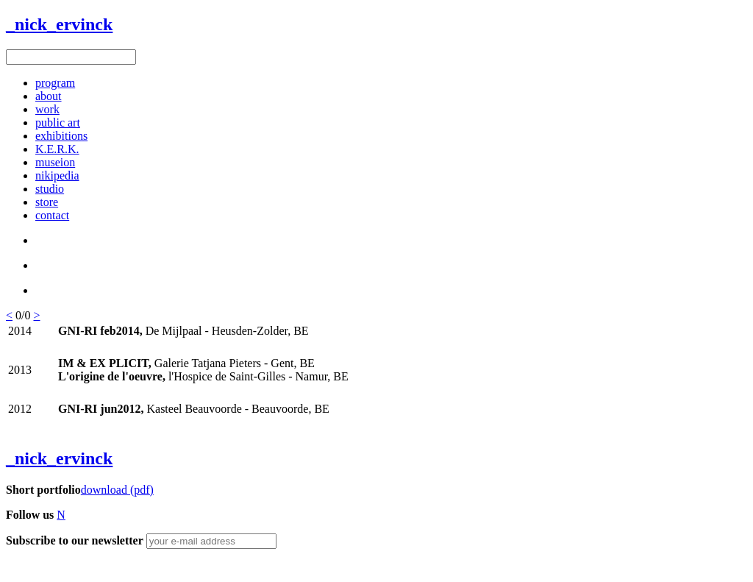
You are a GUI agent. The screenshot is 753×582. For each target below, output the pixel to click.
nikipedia (57, 175)
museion (55, 162)
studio (49, 188)
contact (52, 215)
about (48, 96)
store (46, 202)
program (55, 83)
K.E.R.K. (57, 149)
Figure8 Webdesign (97, 566)
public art (57, 122)
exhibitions (61, 135)
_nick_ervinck (59, 24)
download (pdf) (117, 489)
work (47, 109)
